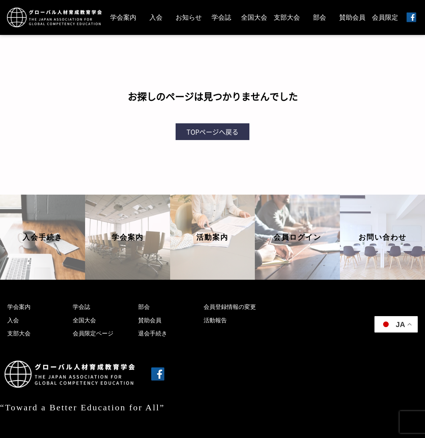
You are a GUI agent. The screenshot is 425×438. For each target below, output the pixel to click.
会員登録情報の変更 (230, 307)
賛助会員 (352, 17)
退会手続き (152, 333)
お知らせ (189, 17)
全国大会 (254, 17)
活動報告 (215, 320)
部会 (319, 17)
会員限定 (385, 17)
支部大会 (287, 17)
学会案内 (123, 17)
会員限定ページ (93, 333)
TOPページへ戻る (212, 131)
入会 (156, 17)
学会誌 (221, 17)
